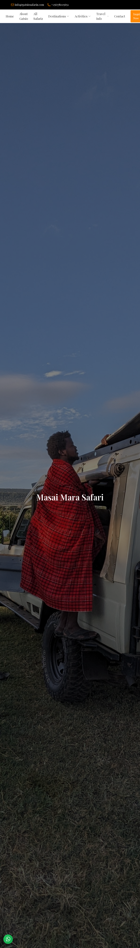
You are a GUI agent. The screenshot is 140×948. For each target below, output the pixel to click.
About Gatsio (23, 16)
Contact (119, 16)
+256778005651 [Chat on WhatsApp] (60, 4)
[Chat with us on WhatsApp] (8, 939)
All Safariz (38, 16)
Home (10, 16)
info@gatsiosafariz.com (29, 4)
